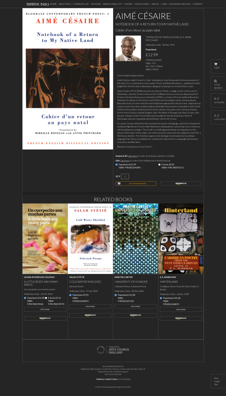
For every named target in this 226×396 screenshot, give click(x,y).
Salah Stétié (76, 277)
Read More (45, 309)
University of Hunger (131, 281)
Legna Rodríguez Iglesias (39, 277)
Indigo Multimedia (123, 387)
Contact (198, 4)
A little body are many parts (41, 283)
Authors (96, 4)
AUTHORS (218, 100)
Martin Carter (124, 277)
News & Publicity (112, 4)
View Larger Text (217, 381)
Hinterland (169, 281)
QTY (118, 176)
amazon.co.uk (181, 183)
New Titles (65, 4)
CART (217, 66)
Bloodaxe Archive (180, 4)
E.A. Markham (168, 277)
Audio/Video (142, 4)
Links (164, 4)
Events (128, 4)
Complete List (81, 4)
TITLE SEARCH (218, 83)
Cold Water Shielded (85, 281)
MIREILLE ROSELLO (172, 37)
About (155, 4)
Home (53, 4)
